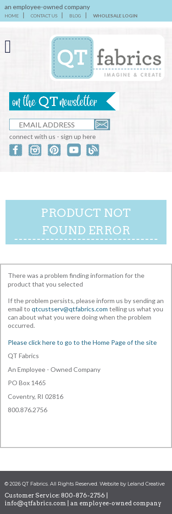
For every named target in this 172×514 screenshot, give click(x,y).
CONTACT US (44, 15)
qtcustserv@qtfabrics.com (70, 309)
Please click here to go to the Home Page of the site (82, 342)
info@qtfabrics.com (35, 503)
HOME (12, 15)
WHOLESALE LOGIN (115, 15)
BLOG (75, 15)
